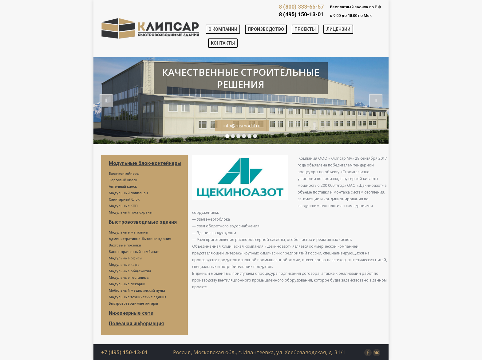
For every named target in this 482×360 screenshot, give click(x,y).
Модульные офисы (125, 258)
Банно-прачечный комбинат (134, 251)
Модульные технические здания (138, 296)
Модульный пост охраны (130, 212)
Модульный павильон (128, 192)
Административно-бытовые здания (140, 238)
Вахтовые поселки (125, 245)
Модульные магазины (128, 232)
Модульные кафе (124, 264)
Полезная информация (136, 323)
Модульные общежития (130, 271)
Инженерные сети (131, 313)
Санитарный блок (124, 199)
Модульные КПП (123, 205)
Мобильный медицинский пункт (137, 290)
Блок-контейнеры (124, 173)
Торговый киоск (123, 180)
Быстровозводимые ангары (133, 303)
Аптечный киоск (123, 186)
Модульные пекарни (127, 284)
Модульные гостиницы (129, 277)
